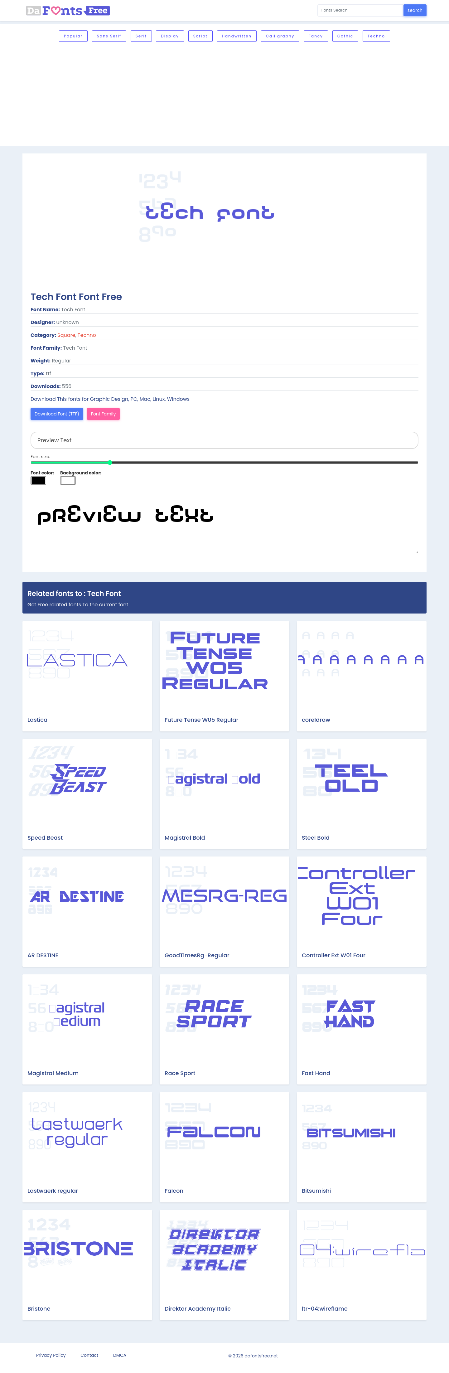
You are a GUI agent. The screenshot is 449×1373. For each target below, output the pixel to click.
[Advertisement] (224, 94)
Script (200, 36)
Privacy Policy (51, 1355)
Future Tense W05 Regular (201, 720)
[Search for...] (360, 10)
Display (170, 36)
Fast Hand (316, 1073)
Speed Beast (45, 838)
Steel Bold (316, 838)
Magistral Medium (53, 1073)
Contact (89, 1355)
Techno (376, 36)
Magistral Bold (185, 838)
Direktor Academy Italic (198, 1308)
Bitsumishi (316, 1191)
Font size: (40, 457)
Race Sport (180, 1073)
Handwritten (237, 36)
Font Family (103, 414)
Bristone (39, 1308)
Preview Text (224, 522)
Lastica (37, 720)
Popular (73, 36)
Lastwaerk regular (52, 1191)
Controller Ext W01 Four (333, 955)
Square (66, 335)
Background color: (80, 473)
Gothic (345, 36)
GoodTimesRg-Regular (197, 955)
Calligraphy (280, 36)
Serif (141, 36)
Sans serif (109, 36)
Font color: (42, 473)
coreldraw (316, 720)
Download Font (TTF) (57, 414)
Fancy (316, 36)
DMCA (119, 1355)
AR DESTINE (42, 955)
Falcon (174, 1191)
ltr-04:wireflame (325, 1308)
